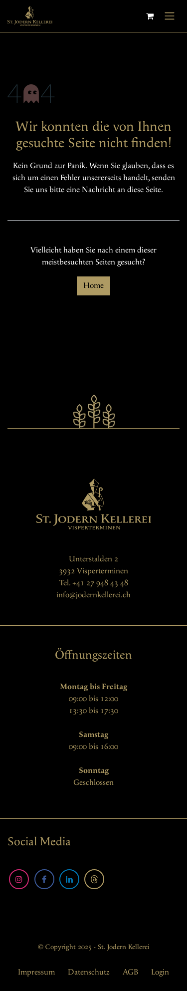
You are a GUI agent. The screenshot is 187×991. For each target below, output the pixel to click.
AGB (130, 972)
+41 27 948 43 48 (100, 583)
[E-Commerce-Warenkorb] (150, 16)
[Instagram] (19, 879)
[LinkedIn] (69, 879)
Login (160, 972)
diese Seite (144, 190)
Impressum (36, 972)
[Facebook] (44, 879)
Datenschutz (89, 972)
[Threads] (94, 879)
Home (93, 285)
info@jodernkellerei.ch (93, 595)
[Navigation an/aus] (170, 16)
